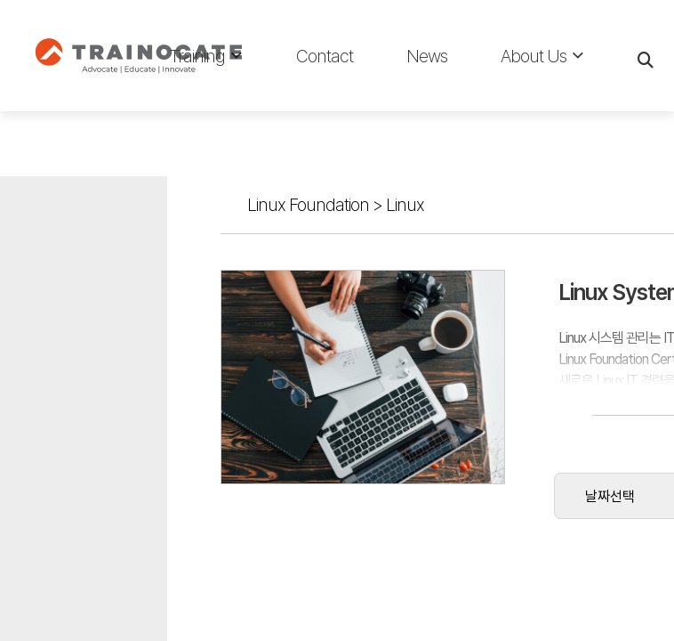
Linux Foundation (87, 114)
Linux (184, 114)
